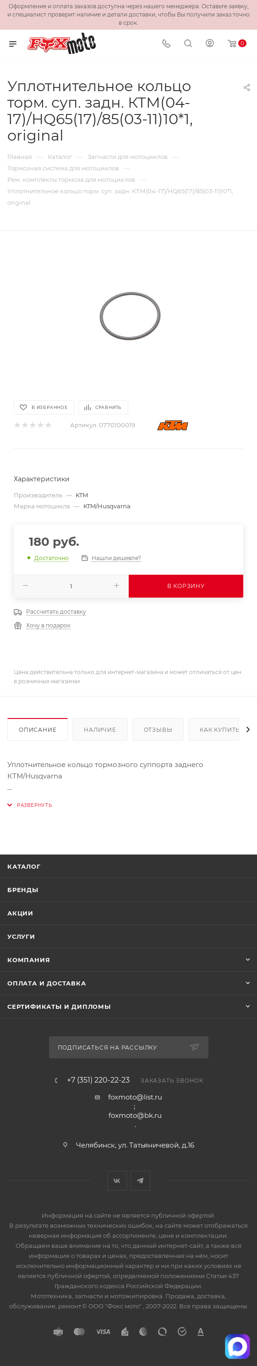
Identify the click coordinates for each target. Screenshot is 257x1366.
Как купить (220, 729)
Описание (37, 729)
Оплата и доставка (46, 983)
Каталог (24, 866)
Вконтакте (117, 1181)
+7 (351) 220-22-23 (98, 1080)
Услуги (21, 936)
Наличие (100, 729)
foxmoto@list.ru (135, 1097)
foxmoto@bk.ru (135, 1115)
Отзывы (158, 729)
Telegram (140, 1181)
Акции (20, 913)
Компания (28, 959)
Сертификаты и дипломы (59, 1006)
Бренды (22, 889)
